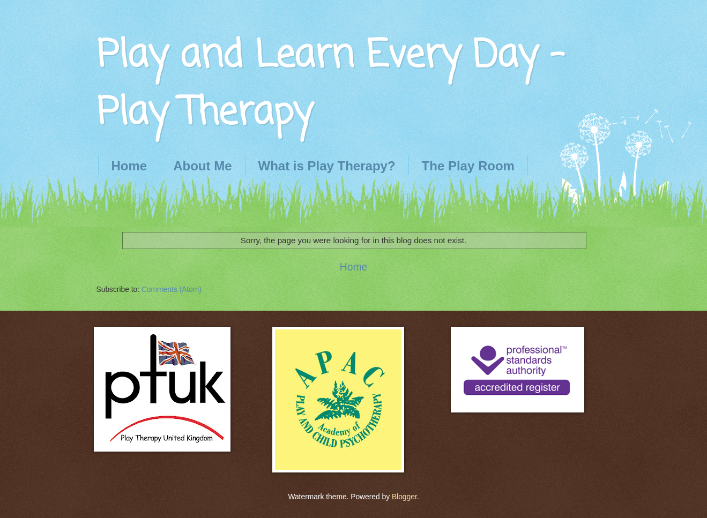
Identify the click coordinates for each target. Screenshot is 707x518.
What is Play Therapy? (327, 166)
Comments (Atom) (172, 290)
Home (129, 166)
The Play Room (468, 166)
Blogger (404, 497)
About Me (202, 166)
